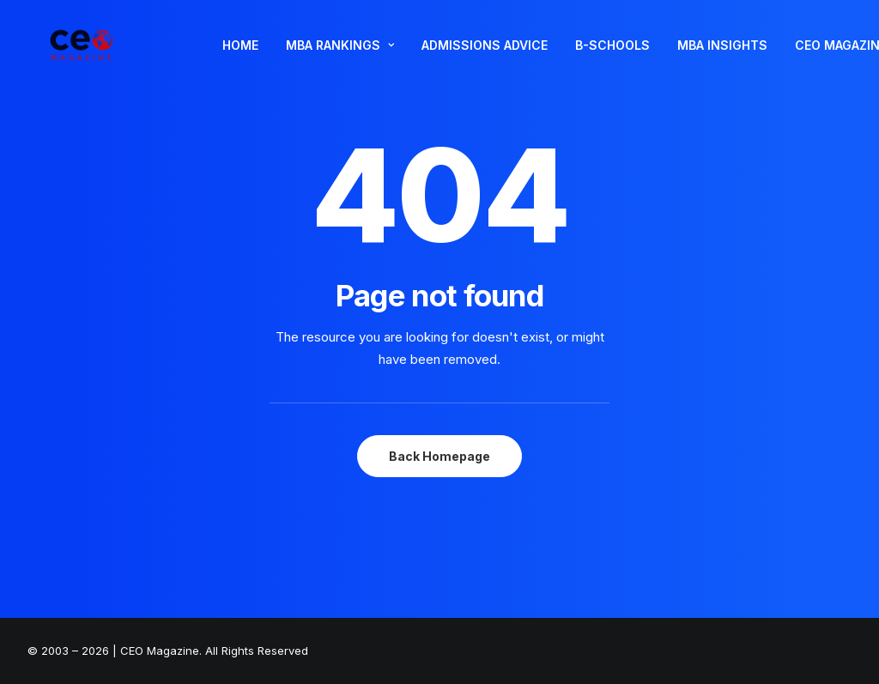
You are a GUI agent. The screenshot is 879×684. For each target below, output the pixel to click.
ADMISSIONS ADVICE (484, 56)
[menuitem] (240, 56)
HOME (240, 56)
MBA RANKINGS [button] (340, 56)
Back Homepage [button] (439, 456)
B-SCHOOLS (612, 56)
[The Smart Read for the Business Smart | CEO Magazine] (78, 56)
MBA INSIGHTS (722, 56)
